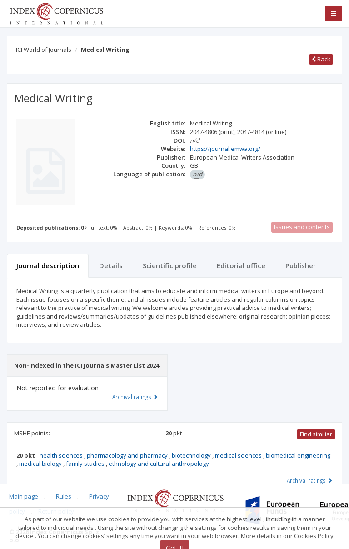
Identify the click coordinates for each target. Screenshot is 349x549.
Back (321, 59)
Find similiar (316, 434)
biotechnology (192, 455)
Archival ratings (310, 480)
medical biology (41, 463)
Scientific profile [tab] (170, 265)
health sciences (62, 455)
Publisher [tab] (300, 265)
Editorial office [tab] (241, 265)
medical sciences (239, 455)
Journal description (47, 265)
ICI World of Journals (43, 49)
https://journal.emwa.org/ (225, 149)
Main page (23, 496)
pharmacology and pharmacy (128, 455)
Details (111, 265)
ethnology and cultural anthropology (159, 463)
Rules (63, 496)
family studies (86, 463)
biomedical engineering (298, 455)
